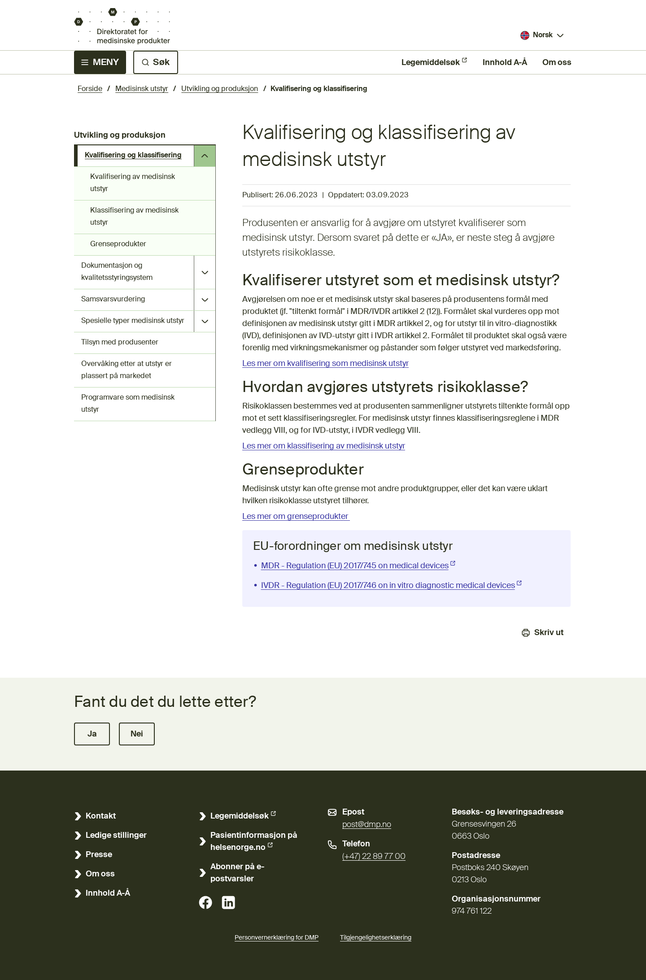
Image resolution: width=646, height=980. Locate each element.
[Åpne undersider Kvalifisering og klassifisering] (204, 155)
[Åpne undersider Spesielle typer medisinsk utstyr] (204, 321)
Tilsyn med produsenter (119, 342)
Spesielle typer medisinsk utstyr (132, 321)
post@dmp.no (366, 825)
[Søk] (155, 62)
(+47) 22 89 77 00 (374, 857)
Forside (90, 89)
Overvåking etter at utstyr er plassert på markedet (126, 370)
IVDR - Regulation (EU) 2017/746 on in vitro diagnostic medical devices (392, 585)
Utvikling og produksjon (219, 89)
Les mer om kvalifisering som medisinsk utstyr (325, 364)
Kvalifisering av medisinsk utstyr (132, 183)
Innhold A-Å (505, 63)
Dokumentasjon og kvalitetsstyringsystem (117, 272)
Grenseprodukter (118, 244)
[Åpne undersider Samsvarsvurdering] (204, 299)
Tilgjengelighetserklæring (375, 936)
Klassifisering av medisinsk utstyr (134, 216)
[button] (92, 734)
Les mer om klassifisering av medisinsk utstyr (323, 446)
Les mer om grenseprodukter (296, 517)
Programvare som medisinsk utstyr (128, 404)
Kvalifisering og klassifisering (133, 155)
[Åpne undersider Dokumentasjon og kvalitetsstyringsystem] (204, 272)
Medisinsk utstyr (141, 89)
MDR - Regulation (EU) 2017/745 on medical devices (359, 565)
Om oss (557, 63)
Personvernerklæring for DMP (277, 938)
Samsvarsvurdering (113, 299)
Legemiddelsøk (431, 62)
